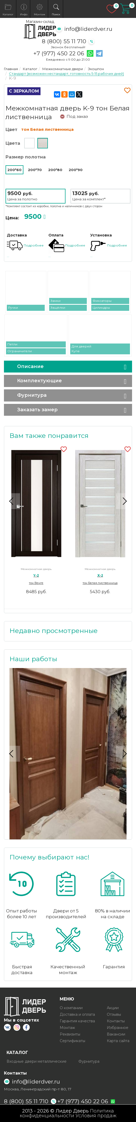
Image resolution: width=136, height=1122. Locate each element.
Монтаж (67, 1027)
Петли (12, 344)
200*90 (76, 170)
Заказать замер (37, 410)
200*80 (55, 170)
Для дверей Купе (81, 348)
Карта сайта (118, 1040)
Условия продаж (96, 1116)
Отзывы (114, 1014)
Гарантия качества (77, 1021)
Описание (30, 366)
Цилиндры (101, 307)
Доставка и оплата (77, 1014)
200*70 (35, 170)
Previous (12, 501)
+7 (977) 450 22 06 (58, 53)
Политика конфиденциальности (67, 1113)
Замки (56, 301)
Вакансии (116, 1034)
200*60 (14, 170)
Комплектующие (39, 381)
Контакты (116, 1021)
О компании (71, 1007)
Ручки (13, 307)
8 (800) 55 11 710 (64, 41)
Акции (113, 1007)
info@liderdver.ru (88, 29)
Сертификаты (72, 1040)
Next (124, 501)
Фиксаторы (102, 301)
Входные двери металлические (37, 1061)
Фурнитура (32, 395)
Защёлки (58, 307)
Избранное (117, 1027)
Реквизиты (70, 1034)
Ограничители (19, 351)
